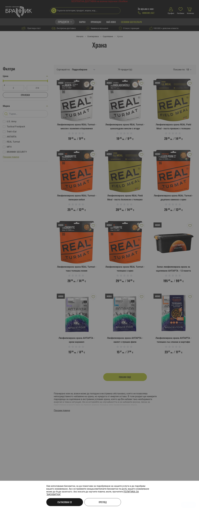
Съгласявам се (64, 502)
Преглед (103, 502)
